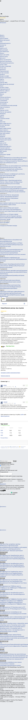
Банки (1, 86)
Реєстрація (5, 296)
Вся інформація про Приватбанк (8, 556)
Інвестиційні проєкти (5, 123)
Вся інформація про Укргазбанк (8, 593)
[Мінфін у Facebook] (0, 491)
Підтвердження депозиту (7, 63)
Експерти (21, 645)
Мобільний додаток (5, 43)
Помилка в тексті (5, 465)
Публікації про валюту (15, 654)
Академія (2, 126)
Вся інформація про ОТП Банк (8, 607)
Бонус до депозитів (5, 59)
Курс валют (3, 544)
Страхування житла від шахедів (8, 105)
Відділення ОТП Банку (20, 609)
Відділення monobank (20, 614)
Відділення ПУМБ (8, 590)
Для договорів (4, 50)
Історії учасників (4, 73)
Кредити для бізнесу (5, 77)
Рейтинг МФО (3, 82)
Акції (1, 95)
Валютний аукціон (5, 40)
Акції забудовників (5, 200)
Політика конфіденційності (14, 646)
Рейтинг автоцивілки (5, 112)
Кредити (2, 74)
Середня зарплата (5, 148)
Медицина (3, 113)
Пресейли (2, 135)
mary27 (5, 402)
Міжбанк (2, 37)
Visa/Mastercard (4, 51)
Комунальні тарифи (5, 154)
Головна (2, 446)
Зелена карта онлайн (5, 662)
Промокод (3, 69)
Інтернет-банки (4, 87)
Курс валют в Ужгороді (11, 630)
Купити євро (18, 619)
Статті (22, 659)
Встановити (3, 22)
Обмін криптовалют (5, 131)
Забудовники (14, 198)
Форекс (2, 53)
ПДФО (1, 153)
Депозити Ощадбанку (11, 575)
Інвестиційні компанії (5, 128)
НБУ (1, 41)
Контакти (7, 645)
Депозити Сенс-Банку (9, 583)
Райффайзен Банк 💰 (16, 446)
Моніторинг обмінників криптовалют (13, 551)
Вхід (1, 296)
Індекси (2, 141)
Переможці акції (4, 71)
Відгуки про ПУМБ (8, 588)
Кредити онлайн (4, 76)
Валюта (2, 35)
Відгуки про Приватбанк (13, 557)
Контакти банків (4, 99)
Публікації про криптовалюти (12, 657)
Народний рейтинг (5, 89)
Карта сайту (10, 640)
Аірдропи (2, 136)
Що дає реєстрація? (21, 638)
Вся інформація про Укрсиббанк (8, 564)
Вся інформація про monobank (8, 612)
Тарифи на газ (17, 547)
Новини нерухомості (5, 198)
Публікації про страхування (13, 659)
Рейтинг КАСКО (4, 110)
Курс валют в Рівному (11, 632)
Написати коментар (5, 375)
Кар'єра (17, 645)
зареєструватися (5, 416)
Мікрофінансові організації (7, 84)
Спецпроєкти (3, 224)
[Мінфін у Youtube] (5, 491)
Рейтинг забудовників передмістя (9, 196)
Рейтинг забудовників (13, 195)
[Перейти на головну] (10, 28)
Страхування (3, 100)
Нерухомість (3, 193)
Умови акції (3, 68)
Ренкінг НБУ (3, 92)
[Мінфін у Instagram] (3, 491)
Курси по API (3, 48)
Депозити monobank (10, 614)
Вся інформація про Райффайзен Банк (10, 599)
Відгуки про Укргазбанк (12, 594)
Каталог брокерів (5, 125)
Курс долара (9, 544)
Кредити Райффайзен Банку (10, 602)
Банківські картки (7, 546)
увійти (22, 414)
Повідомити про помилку (5, 462)
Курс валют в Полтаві (9, 628)
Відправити (3, 484)
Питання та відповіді (5, 66)
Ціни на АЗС (3, 143)
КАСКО (2, 108)
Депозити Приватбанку (13, 559)
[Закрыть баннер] (0, 1)
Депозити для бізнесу (6, 61)
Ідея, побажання (5, 469)
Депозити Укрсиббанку (13, 567)
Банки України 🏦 (8, 446)
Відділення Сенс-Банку (21, 583)
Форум (2, 46)
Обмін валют (3, 617)
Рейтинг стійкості (4, 90)
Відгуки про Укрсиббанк (13, 565)
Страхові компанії (4, 118)
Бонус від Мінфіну (5, 221)
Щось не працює (5, 467)
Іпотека (2, 81)
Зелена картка (4, 102)
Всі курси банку (4, 437)
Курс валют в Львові (9, 625)
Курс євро (15, 544)
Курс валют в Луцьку (12, 627)
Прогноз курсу (4, 56)
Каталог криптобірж (5, 138)
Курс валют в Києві (5, 623)
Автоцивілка (3, 104)
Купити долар (11, 619)
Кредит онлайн (7, 549)
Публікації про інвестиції (13, 656)
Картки (2, 79)
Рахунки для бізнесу (5, 97)
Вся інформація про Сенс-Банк (8, 580)
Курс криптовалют (5, 133)
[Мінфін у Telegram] (1, 491)
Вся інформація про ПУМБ (7, 586)
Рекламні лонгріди (12, 225)
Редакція (12, 645)
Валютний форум (4, 635)
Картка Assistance (5, 107)
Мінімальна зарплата (5, 146)
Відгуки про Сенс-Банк (9, 581)
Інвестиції (2, 121)
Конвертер (3, 45)
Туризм (2, 115)
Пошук (14, 461)
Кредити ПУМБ (17, 588)
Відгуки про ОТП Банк (9, 609)
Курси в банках (4, 38)
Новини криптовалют (6, 140)
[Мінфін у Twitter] (2, 491)
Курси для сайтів (4, 54)
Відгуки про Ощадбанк (12, 573)
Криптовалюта (4, 130)
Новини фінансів (4, 654)
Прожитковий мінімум (6, 149)
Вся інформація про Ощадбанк (8, 572)
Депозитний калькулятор (13, 636)
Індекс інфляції (4, 144)
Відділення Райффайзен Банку (18, 604)
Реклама (2, 651)
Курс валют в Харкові (16, 623)
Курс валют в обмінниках (13, 617)
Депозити (2, 58)
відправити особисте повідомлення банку (10, 372)
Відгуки (2, 94)
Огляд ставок (3, 64)
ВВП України (3, 151)
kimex (2, 312)
